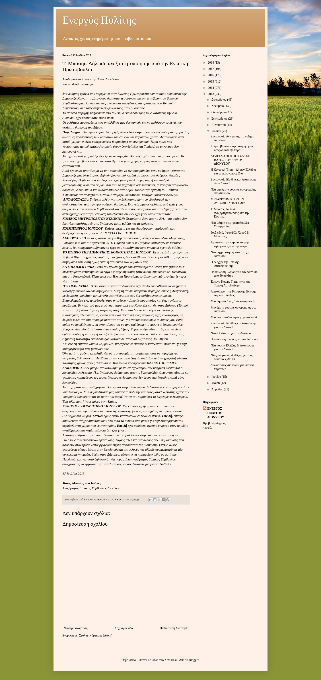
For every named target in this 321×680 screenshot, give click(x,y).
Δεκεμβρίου (219, 99)
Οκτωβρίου (218, 112)
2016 (211, 75)
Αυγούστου (218, 124)
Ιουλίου (216, 131)
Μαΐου (215, 383)
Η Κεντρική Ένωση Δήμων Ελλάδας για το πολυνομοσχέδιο (233, 171)
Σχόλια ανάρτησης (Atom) (95, 635)
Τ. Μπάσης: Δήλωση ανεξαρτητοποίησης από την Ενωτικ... (230, 212)
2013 (211, 94)
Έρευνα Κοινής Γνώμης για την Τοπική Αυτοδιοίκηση (230, 283)
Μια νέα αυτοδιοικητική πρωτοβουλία (235, 317)
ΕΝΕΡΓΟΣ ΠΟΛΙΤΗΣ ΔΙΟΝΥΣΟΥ (215, 413)
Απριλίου (217, 389)
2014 (211, 87)
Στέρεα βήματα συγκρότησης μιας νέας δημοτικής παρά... (232, 148)
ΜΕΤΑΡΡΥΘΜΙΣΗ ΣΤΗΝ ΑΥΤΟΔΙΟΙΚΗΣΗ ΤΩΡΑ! (229, 201)
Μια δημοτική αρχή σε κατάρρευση (233, 301)
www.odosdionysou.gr (77, 84)
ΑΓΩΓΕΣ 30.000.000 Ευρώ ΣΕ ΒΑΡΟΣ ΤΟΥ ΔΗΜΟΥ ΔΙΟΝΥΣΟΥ (230, 159)
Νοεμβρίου (218, 106)
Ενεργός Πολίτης (99, 20)
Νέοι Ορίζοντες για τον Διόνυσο (231, 333)
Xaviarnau (171, 660)
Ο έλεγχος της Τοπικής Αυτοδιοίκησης (225, 263)
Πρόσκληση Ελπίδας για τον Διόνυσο (234, 339)
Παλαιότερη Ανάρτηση (174, 628)
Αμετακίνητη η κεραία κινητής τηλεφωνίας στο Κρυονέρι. (230, 244)
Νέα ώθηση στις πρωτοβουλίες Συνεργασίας (230, 224)
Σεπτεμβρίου (219, 118)
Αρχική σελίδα (123, 628)
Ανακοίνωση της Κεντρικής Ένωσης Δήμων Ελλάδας (233, 293)
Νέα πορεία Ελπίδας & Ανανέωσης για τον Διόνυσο (232, 347)
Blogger (194, 660)
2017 (211, 68)
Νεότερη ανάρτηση (76, 628)
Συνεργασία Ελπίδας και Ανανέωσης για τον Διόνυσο (233, 325)
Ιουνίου (216, 376)
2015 (211, 81)
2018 (211, 62)
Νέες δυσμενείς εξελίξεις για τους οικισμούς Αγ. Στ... (232, 357)
